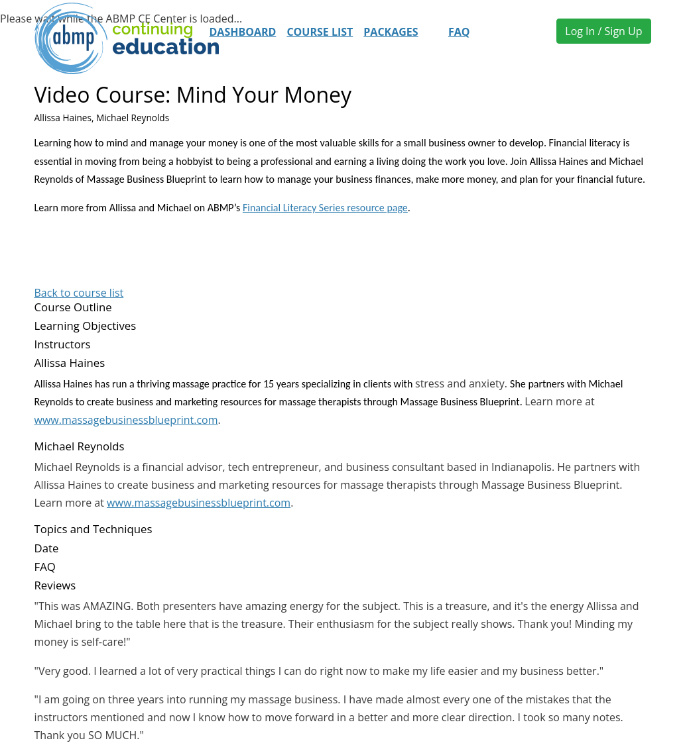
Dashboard (243, 32)
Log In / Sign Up (603, 31)
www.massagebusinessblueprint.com (126, 420)
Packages (390, 32)
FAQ (459, 32)
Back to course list (79, 292)
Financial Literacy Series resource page (325, 207)
